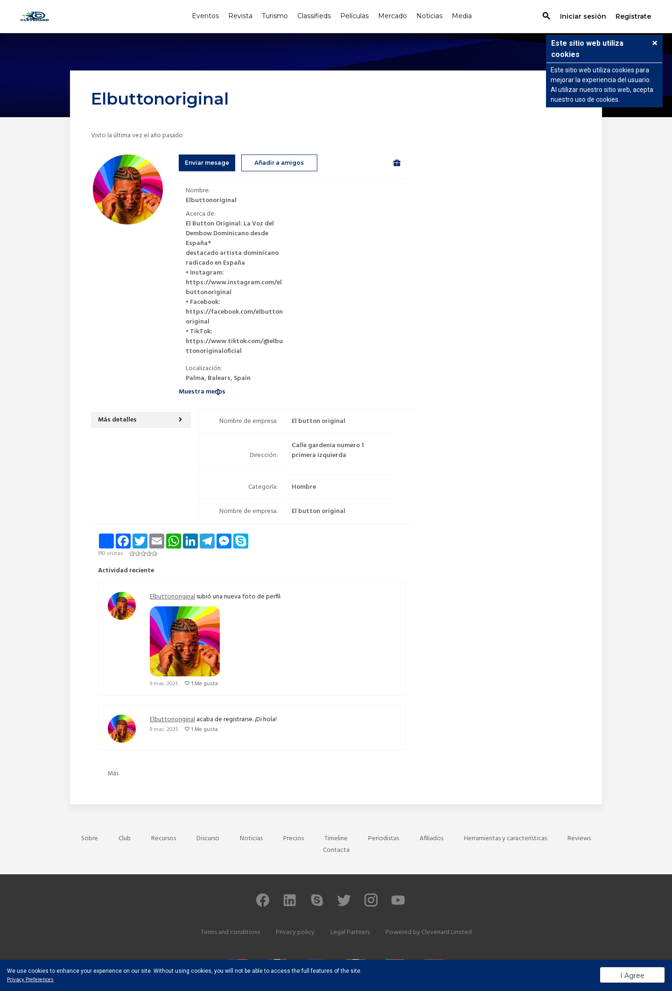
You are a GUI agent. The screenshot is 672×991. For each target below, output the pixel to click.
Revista (240, 16)
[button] (141, 420)
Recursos (163, 838)
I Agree (632, 975)
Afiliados (431, 838)
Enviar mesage (207, 162)
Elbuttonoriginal (172, 596)
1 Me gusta (204, 684)
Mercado (392, 16)
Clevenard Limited (446, 932)
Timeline (336, 838)
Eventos (205, 16)
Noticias (429, 16)
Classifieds (314, 16)
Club (125, 838)
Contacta (336, 850)
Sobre (89, 838)
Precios (293, 838)
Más (113, 773)
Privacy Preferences (30, 979)
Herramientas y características (505, 838)
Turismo (275, 16)
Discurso (207, 838)
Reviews (579, 838)
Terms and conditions (230, 932)
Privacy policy (295, 932)
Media (462, 16)
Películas (354, 16)
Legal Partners (350, 932)
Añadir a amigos (279, 162)
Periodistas (383, 838)
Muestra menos (202, 392)
